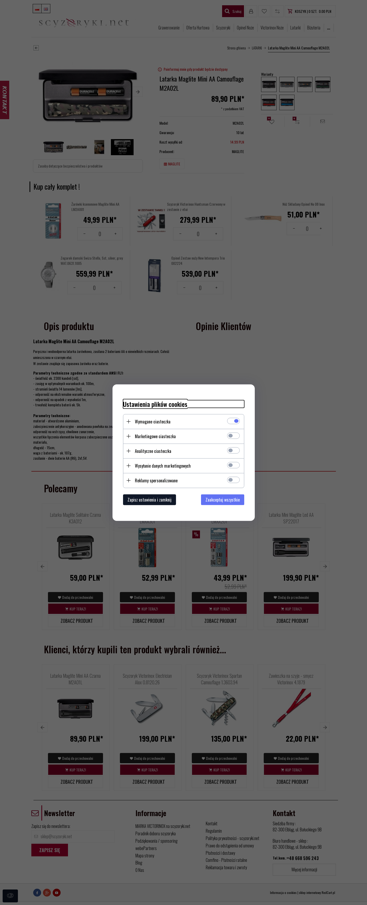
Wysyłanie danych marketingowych (163, 465)
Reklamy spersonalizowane (156, 480)
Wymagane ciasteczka (152, 421)
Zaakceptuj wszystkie (222, 499)
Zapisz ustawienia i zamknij (150, 499)
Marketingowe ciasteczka (155, 436)
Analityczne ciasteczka (153, 451)
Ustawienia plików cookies (155, 404)
